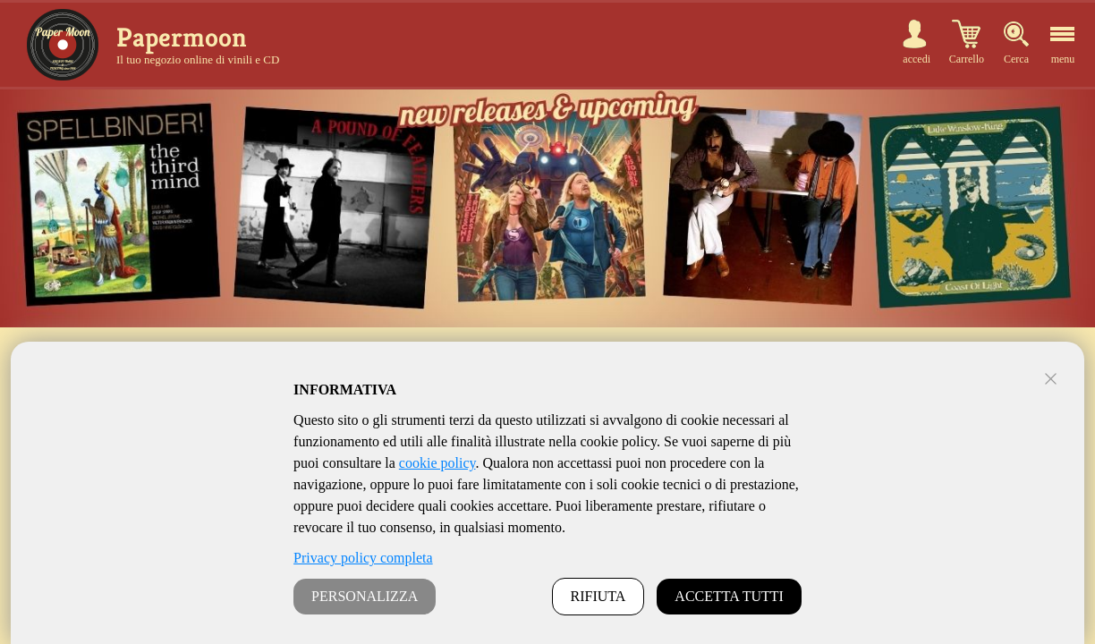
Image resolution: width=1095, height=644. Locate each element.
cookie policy (437, 462)
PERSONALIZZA (364, 596)
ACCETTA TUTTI (729, 596)
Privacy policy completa (363, 557)
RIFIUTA (598, 596)
